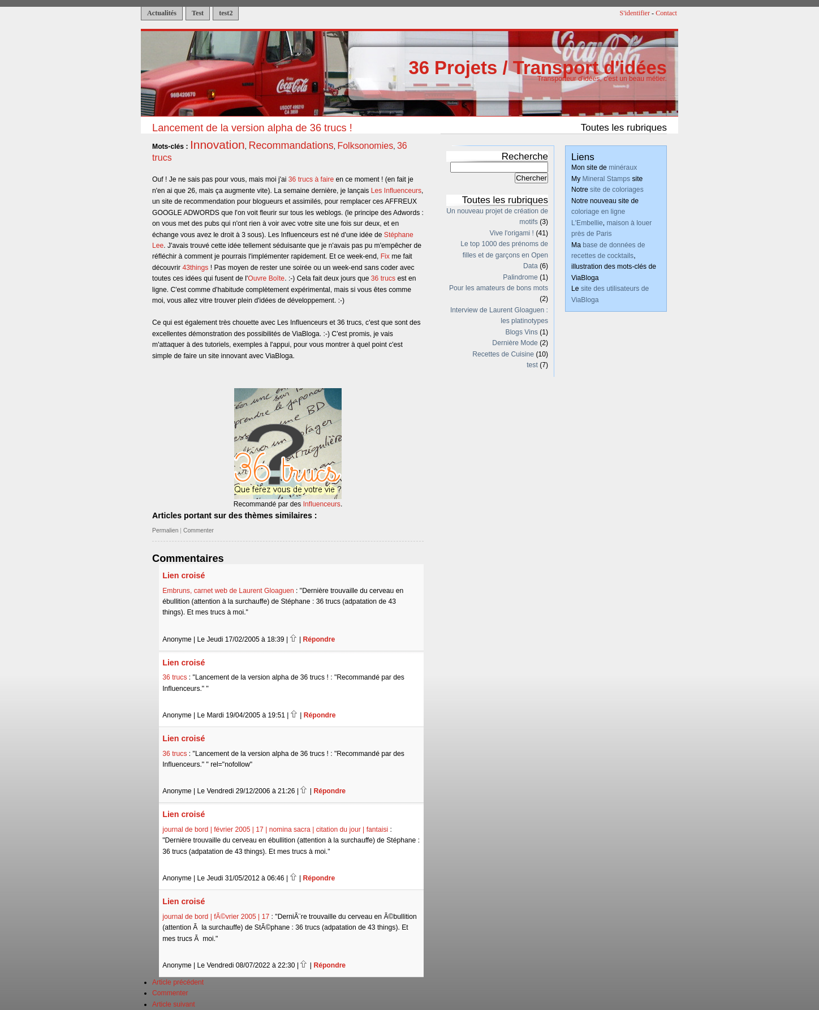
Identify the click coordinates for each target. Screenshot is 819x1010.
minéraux (623, 167)
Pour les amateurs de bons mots (498, 288)
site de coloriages (617, 190)
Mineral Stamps (606, 179)
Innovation (217, 144)
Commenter (198, 530)
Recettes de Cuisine (503, 354)
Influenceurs (321, 504)
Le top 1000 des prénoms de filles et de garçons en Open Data (504, 255)
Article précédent (178, 982)
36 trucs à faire (311, 179)
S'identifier (635, 13)
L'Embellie (587, 223)
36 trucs (383, 278)
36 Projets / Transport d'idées (537, 67)
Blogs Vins (522, 332)
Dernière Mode (514, 343)
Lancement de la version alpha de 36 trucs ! (252, 128)
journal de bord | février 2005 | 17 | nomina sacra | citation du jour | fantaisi (275, 829)
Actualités (161, 13)
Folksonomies (365, 146)
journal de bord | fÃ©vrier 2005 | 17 (215, 917)
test (532, 365)
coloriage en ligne (598, 212)
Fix (385, 256)
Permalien (165, 530)
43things (195, 268)
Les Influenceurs (396, 191)
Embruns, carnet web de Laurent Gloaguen (228, 591)
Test (198, 13)
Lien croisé (183, 575)
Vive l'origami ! (512, 233)
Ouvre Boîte (266, 278)
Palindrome (520, 277)
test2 (225, 13)
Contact (666, 13)
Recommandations (291, 145)
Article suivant (173, 1004)
